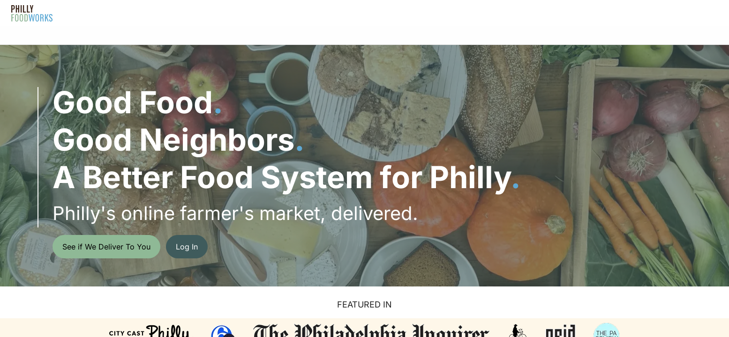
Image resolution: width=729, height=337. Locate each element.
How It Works (245, 12)
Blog (440, 12)
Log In (636, 12)
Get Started (688, 12)
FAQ (350, 12)
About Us (303, 12)
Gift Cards (394, 12)
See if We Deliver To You (106, 246)
